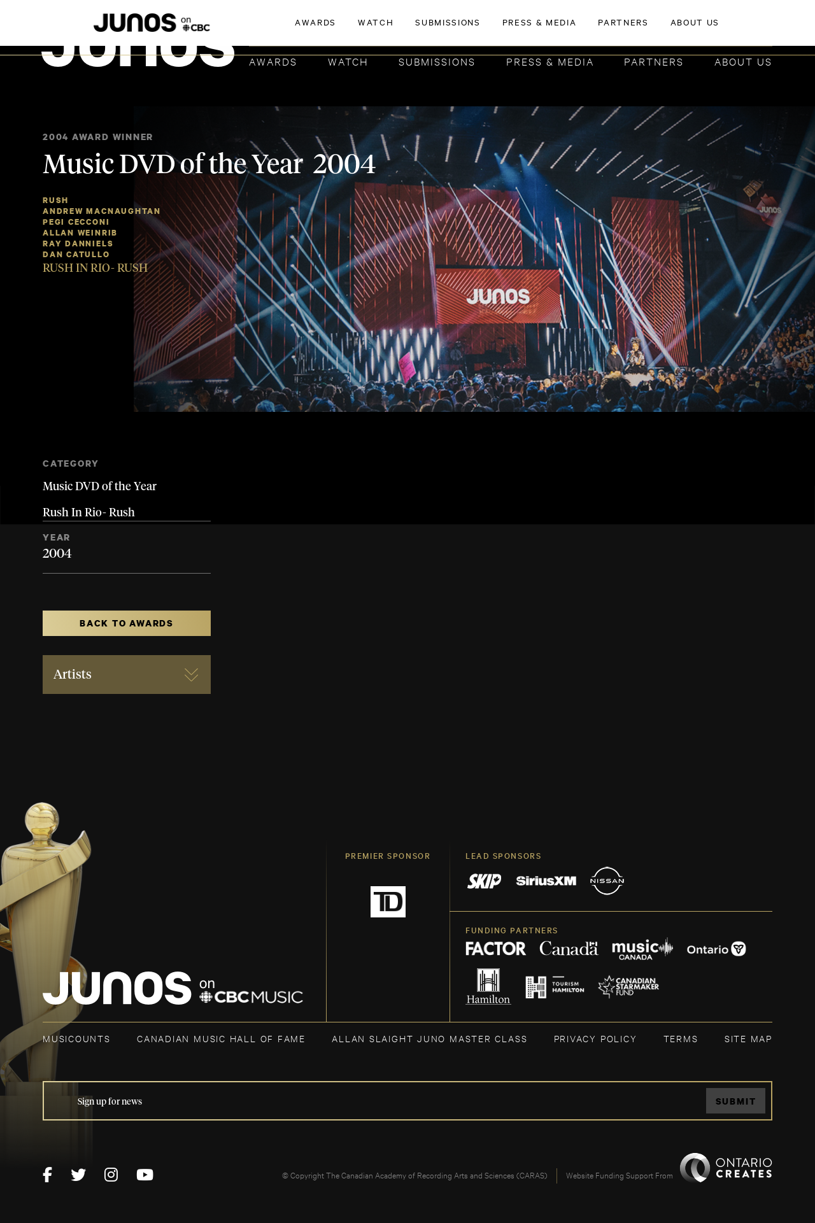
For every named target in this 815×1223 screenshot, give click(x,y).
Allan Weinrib (80, 232)
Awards (273, 60)
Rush (56, 200)
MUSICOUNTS (77, 1038)
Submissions (437, 60)
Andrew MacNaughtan (102, 211)
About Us (743, 60)
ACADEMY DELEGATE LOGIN (712, 30)
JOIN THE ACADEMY (595, 30)
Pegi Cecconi (76, 221)
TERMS (680, 1038)
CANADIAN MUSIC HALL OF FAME (221, 1038)
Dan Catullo (76, 254)
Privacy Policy (595, 1038)
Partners (654, 60)
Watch (348, 60)
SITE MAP (748, 1038)
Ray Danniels (78, 243)
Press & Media (550, 60)
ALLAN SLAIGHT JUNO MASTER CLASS (429, 1038)
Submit (736, 1101)
